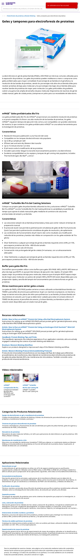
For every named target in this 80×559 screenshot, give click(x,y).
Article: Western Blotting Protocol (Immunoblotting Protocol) (27, 351)
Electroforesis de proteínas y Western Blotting (21, 16)
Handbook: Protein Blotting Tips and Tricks (19, 337)
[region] (40, 48)
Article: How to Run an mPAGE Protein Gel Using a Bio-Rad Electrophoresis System (36, 319)
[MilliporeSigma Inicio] (10, 3)
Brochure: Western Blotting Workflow (17, 345)
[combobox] (40, 8)
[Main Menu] (3, 3)
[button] (11, 386)
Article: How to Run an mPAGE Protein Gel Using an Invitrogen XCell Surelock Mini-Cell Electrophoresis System (38, 328)
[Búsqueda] (76, 8)
